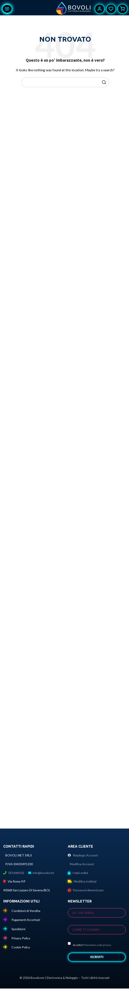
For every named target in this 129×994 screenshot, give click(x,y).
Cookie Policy (16, 947)
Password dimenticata (85, 890)
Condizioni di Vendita (21, 911)
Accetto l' (89, 944)
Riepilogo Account (83, 855)
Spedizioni (14, 929)
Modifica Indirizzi (82, 881)
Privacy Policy (16, 938)
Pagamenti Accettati (21, 920)
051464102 (16, 873)
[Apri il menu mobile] (7, 9)
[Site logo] (73, 9)
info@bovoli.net (43, 873)
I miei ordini (78, 873)
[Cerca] (65, 82)
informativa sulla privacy (97, 945)
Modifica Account (81, 864)
